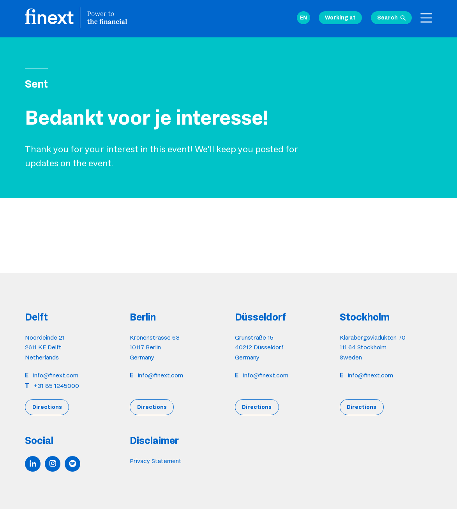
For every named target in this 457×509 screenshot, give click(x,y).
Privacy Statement (156, 461)
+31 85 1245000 (56, 385)
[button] (303, 18)
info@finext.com (55, 375)
